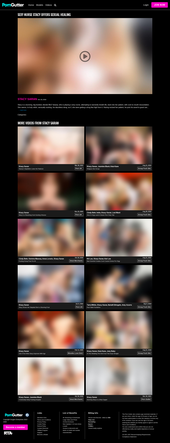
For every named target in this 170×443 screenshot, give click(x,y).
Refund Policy (41, 426)
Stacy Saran (27, 99)
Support (39, 432)
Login (146, 5)
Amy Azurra (127, 305)
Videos (48, 5)
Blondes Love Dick (75, 353)
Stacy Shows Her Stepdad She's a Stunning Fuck (34, 307)
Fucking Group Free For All (27, 261)
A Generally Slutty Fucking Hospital (30, 399)
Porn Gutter (146, 399)
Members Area (42, 417)
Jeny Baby (111, 351)
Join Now (159, 5)
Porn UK (78, 168)
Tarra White (91, 305)
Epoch (90, 424)
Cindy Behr (91, 213)
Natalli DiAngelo (114, 305)
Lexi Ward (116, 213)
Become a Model (42, 434)
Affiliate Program (42, 430)
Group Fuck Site (144, 168)
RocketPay (91, 422)
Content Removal (42, 428)
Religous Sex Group (93, 169)
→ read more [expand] (22, 110)
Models (39, 5)
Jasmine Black (104, 166)
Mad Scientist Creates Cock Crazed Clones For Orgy (103, 261)
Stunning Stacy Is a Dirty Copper (97, 399)
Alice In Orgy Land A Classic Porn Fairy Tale (100, 215)
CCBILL (90, 426)
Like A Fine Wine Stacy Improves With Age (32, 353)
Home (31, 5)
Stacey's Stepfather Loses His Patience (31, 169)
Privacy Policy (41, 422)
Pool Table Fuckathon (93, 307)
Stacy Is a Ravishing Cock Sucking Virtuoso (32, 215)
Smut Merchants (76, 261)
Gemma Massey (35, 259)
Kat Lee (107, 259)
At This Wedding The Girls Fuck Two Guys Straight (103, 353)
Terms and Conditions (44, 420)
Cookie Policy (41, 424)
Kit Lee (90, 259)
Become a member (15, 427)
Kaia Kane (114, 166)
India (99, 213)
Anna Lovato (47, 259)
